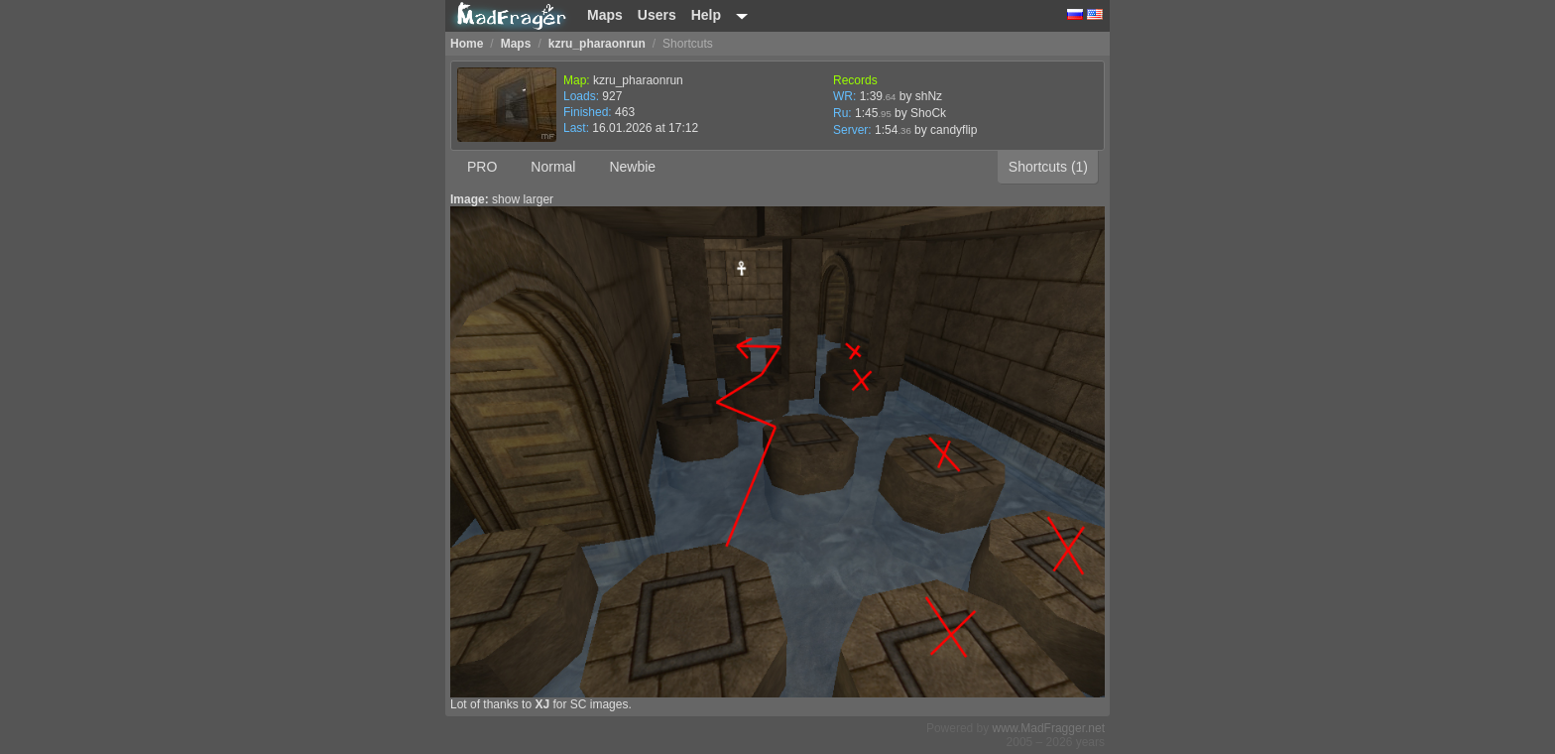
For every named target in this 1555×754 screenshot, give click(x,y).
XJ (542, 704)
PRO (482, 167)
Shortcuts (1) (1048, 167)
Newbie (632, 167)
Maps (605, 15)
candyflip (953, 130)
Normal (553, 167)
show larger (522, 199)
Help (706, 15)
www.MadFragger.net (1049, 728)
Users (657, 15)
